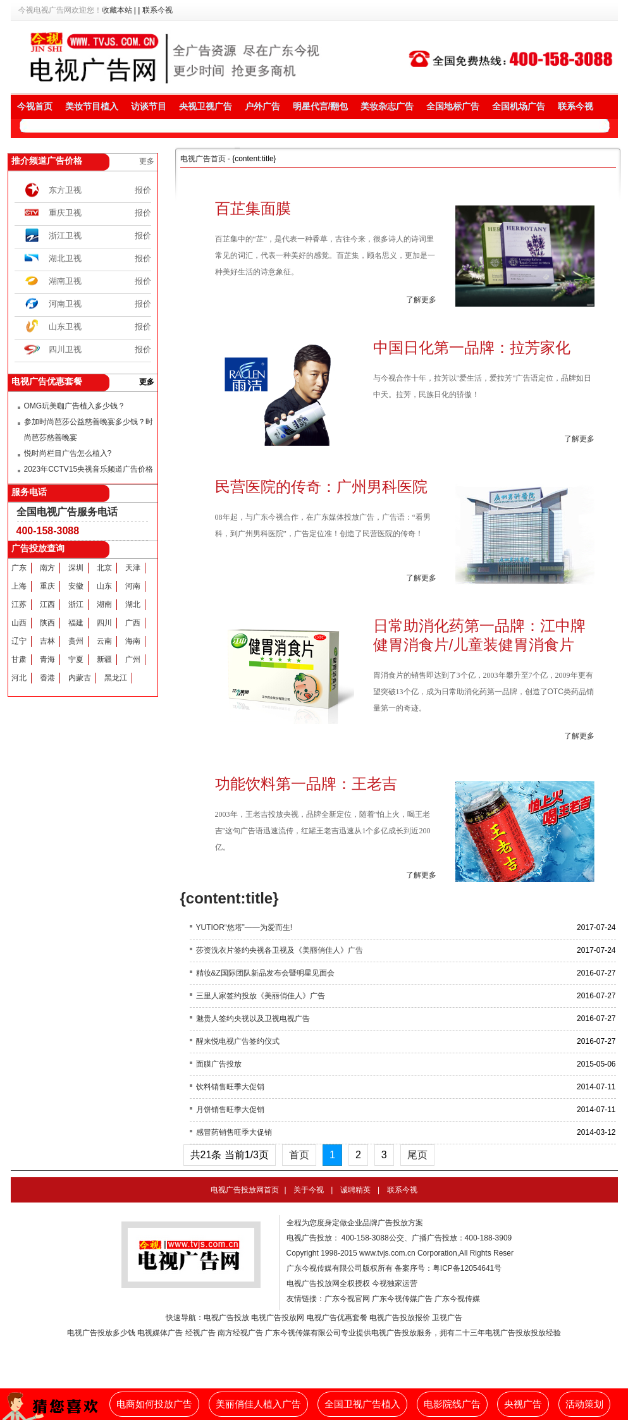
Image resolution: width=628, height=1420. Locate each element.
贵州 (75, 641)
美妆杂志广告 (387, 106)
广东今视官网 (347, 1298)
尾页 (417, 1154)
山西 (19, 622)
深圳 (75, 567)
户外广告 (262, 106)
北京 (104, 567)
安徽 (75, 586)
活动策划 (584, 1404)
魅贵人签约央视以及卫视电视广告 (253, 1018)
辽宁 (19, 641)
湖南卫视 (65, 281)
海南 (132, 641)
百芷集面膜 (253, 208)
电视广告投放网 (277, 1317)
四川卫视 (65, 349)
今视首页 (34, 106)
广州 (132, 659)
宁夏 (75, 659)
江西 (47, 604)
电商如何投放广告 (154, 1404)
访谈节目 (148, 106)
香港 (47, 677)
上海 (19, 586)
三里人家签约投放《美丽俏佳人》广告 (260, 995)
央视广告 (523, 1404)
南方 (47, 567)
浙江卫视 (65, 235)
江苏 (19, 604)
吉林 (47, 641)
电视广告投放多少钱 (101, 1332)
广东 (19, 567)
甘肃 (19, 659)
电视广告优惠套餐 (337, 1317)
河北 (19, 677)
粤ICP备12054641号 (467, 1268)
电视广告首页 (203, 158)
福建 (75, 622)
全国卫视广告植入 (362, 1404)
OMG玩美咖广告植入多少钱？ (75, 405)
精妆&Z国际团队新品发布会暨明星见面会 (265, 973)
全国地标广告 (452, 106)
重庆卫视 (65, 212)
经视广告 (200, 1332)
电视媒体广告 (160, 1332)
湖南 (104, 604)
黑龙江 (115, 677)
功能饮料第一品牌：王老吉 (306, 783)
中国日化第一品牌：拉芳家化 (471, 347)
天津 (132, 567)
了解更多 (421, 299)
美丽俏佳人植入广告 (258, 1404)
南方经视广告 (240, 1332)
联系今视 (157, 10)
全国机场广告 (518, 106)
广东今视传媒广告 (402, 1298)
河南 (132, 586)
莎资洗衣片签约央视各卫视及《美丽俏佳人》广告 (279, 950)
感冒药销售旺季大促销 (234, 1132)
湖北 (132, 604)
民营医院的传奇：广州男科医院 (321, 486)
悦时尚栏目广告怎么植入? (68, 453)
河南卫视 (65, 304)
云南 (104, 641)
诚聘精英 (355, 1189)
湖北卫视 (65, 258)
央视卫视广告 (205, 106)
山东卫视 (65, 326)
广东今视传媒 (457, 1298)
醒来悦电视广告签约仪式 (238, 1041)
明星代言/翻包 (320, 106)
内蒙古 (79, 677)
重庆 (47, 586)
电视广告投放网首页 (245, 1189)
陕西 (47, 622)
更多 (146, 161)
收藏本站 (117, 10)
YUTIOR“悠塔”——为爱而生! (244, 927)
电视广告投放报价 (399, 1317)
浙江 (75, 604)
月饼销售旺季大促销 (230, 1109)
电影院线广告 (452, 1404)
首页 (299, 1154)
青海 (47, 659)
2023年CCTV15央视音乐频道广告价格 (89, 469)
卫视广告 (447, 1317)
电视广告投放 (226, 1317)
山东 (104, 586)
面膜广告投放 (219, 1064)
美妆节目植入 (91, 106)
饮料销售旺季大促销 (230, 1086)
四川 (104, 622)
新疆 (104, 659)
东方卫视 (65, 190)
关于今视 (308, 1189)
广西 (132, 622)
